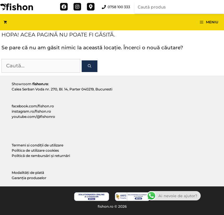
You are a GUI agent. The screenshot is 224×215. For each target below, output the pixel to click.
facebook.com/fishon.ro (33, 106)
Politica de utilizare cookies (35, 150)
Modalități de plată (28, 172)
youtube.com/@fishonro (33, 116)
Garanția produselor (29, 178)
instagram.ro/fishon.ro (31, 111)
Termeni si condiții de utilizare (37, 145)
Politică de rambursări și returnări (41, 155)
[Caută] (89, 66)
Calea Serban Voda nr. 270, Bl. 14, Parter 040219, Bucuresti (62, 89)
